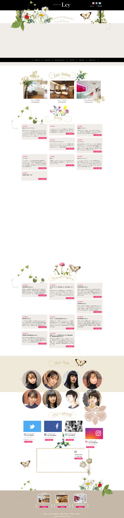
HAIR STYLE (59, 60)
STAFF (71, 60)
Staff (61, 514)
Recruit (100, 6)
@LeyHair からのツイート (29, 439)
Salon (50, 514)
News (45, 514)
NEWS (36, 60)
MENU (81, 60)
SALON (46, 60)
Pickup (72, 514)
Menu (66, 514)
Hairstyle (55, 514)
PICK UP (92, 60)
